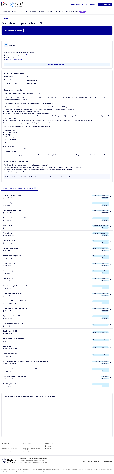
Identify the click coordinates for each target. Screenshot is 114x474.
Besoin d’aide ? (76, 4)
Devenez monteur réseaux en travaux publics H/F (20, 369)
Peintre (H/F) (7, 225)
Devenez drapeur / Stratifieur (13, 323)
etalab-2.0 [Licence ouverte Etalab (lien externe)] (39, 471)
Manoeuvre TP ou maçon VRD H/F (14, 301)
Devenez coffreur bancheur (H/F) (14, 218)
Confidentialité (88, 469)
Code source (26, 469)
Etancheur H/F (8, 203)
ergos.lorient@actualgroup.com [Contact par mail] (15, 55)
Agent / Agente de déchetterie (13, 338)
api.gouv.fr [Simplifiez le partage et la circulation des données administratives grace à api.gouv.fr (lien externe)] (107, 461)
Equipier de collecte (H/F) (11, 316)
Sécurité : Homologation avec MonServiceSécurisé (46, 469)
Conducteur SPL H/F (10, 331)
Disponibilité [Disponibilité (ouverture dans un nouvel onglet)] (26, 452)
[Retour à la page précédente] (5, 18)
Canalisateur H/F (8, 346)
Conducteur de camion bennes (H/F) (15, 308)
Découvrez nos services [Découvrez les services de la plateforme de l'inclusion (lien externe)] (26, 464)
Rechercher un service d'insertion (70, 11)
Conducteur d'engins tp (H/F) (13, 293)
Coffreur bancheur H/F (11, 354)
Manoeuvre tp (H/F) (9, 263)
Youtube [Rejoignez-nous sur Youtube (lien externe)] (48, 448)
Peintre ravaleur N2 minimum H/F (14, 376)
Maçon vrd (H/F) (8, 271)
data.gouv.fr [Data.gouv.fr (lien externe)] (97, 461)
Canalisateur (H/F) (9, 240)
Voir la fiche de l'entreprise (57, 65)
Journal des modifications (8, 452)
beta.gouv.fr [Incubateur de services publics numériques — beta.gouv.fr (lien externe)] (86, 461)
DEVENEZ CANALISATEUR (12, 195)
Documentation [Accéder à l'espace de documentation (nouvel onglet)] (27, 446)
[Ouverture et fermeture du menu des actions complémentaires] (107, 30)
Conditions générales (77, 469)
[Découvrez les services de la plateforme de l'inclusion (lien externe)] (9, 460)
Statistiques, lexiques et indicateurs (103, 469)
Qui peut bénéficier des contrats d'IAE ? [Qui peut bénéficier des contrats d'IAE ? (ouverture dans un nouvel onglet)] (31, 448)
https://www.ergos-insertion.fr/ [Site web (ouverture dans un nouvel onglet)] (15, 59)
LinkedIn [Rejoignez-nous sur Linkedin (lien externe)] (48, 446)
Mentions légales (66, 469)
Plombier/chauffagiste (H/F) (12, 248)
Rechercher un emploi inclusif (13, 11)
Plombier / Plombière (10, 384)
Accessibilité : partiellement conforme (11, 469)
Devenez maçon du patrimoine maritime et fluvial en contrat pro (25, 361)
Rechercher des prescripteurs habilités (39, 11)
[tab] (19, 188)
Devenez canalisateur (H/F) (12, 210)
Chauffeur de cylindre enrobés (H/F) (15, 286)
